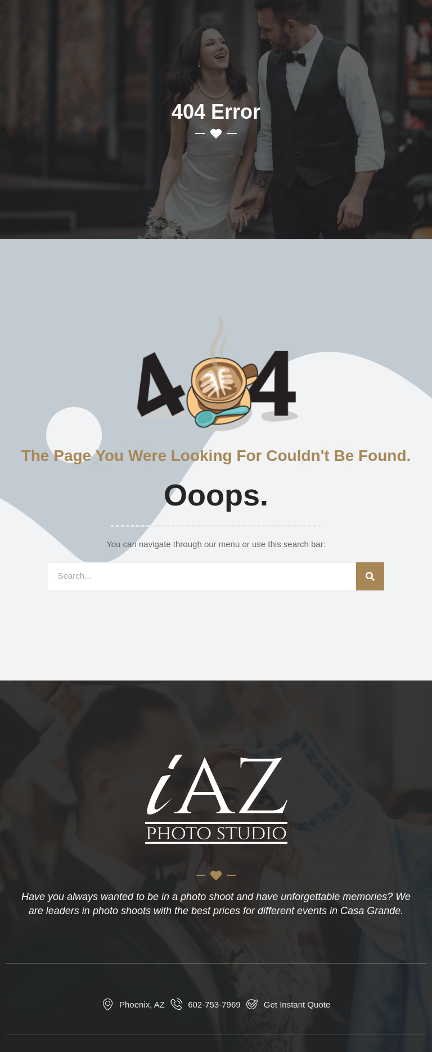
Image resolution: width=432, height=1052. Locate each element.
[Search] (370, 576)
